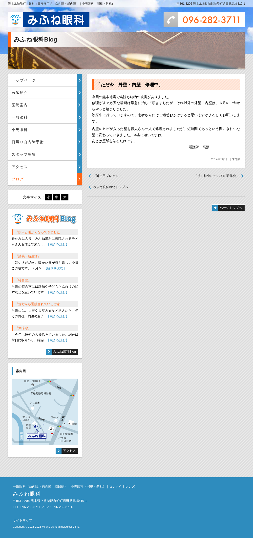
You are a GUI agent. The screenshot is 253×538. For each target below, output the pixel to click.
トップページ (24, 80)
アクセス (20, 167)
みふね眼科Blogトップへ (110, 187)
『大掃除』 (23, 328)
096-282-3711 (204, 19)
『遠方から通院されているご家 (37, 304)
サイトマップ (22, 520)
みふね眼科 (48, 19)
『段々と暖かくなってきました (37, 232)
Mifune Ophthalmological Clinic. (61, 526)
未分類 (236, 159)
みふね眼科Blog (64, 351)
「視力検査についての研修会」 (216, 176)
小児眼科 (20, 130)
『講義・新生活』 (28, 256)
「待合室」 (23, 280)
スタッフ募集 (24, 154)
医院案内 (20, 105)
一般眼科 (20, 117)
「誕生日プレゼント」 (109, 176)
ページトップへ (231, 208)
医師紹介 (20, 92)
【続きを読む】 (57, 244)
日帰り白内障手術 (28, 142)
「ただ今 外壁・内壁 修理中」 (129, 84)
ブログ (18, 179)
